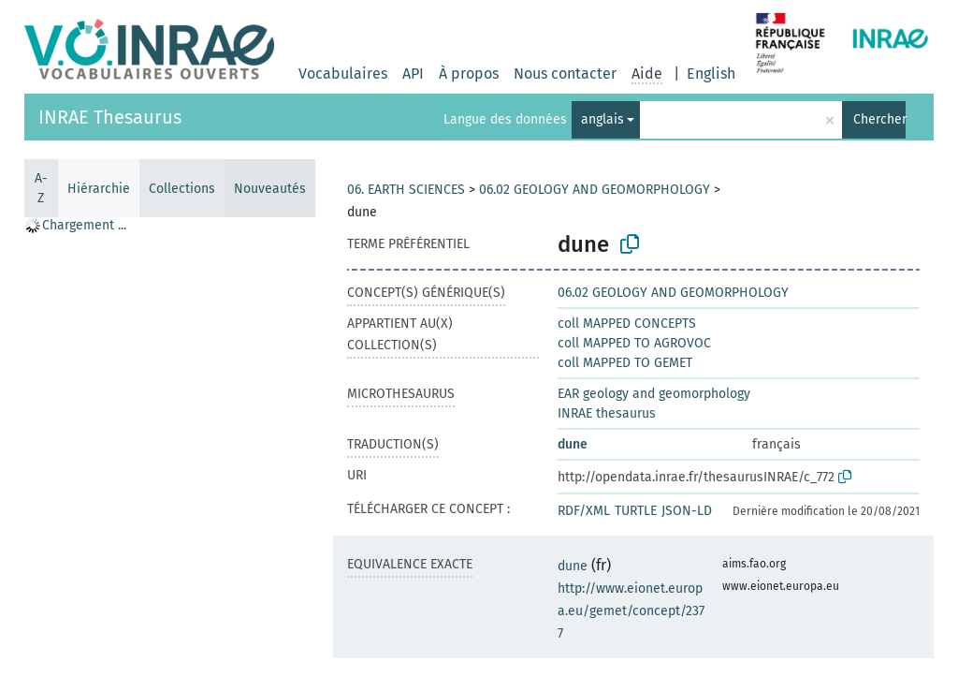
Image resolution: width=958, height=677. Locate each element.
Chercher (879, 119)
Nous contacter (565, 73)
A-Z (41, 188)
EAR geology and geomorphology (654, 394)
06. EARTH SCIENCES (406, 190)
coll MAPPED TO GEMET (625, 363)
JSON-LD (686, 511)
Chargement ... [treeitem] (84, 225)
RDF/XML (584, 511)
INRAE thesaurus (607, 413)
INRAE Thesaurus (109, 117)
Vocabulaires (342, 73)
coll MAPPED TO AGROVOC (634, 343)
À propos (469, 73)
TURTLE (636, 511)
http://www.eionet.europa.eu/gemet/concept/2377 (631, 611)
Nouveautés (270, 189)
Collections (182, 189)
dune (573, 444)
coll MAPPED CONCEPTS (627, 323)
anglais (602, 119)
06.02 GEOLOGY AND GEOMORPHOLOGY (594, 190)
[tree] (169, 444)
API (413, 73)
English (711, 73)
